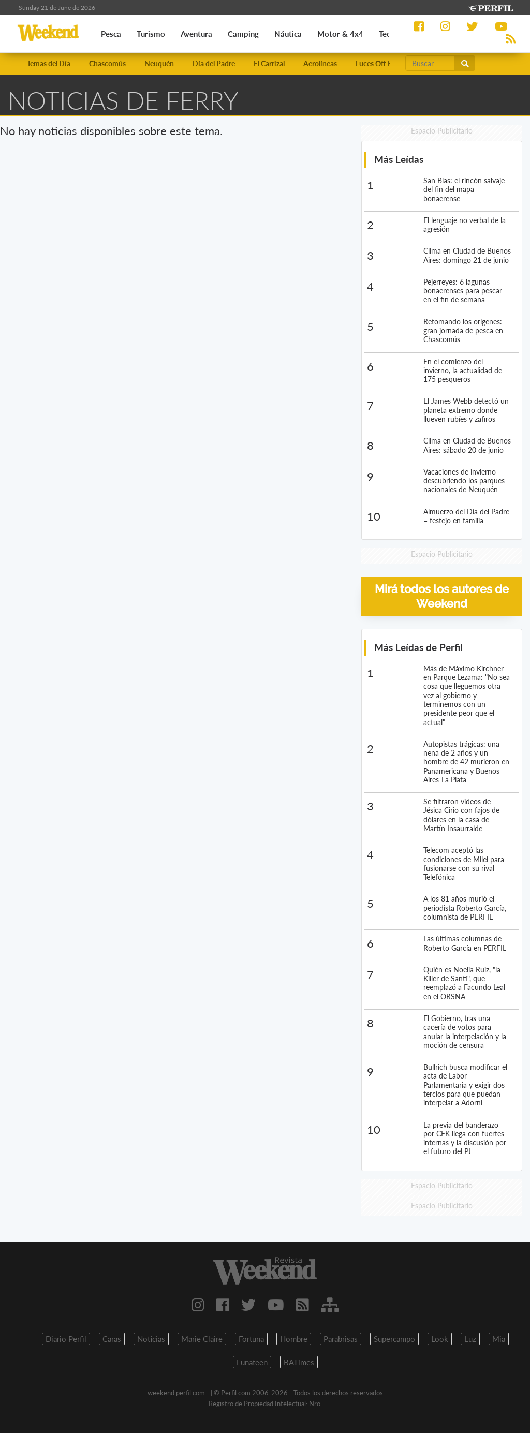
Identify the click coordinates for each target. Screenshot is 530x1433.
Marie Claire (202, 1338)
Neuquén (159, 63)
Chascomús (107, 63)
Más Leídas (398, 159)
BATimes (299, 1362)
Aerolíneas (320, 63)
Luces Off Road (380, 63)
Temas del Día (48, 63)
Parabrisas (340, 1338)
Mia (498, 1338)
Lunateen (252, 1362)
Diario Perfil (66, 1338)
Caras (111, 1338)
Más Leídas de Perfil (418, 647)
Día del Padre (214, 63)
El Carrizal (269, 63)
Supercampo (394, 1338)
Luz (470, 1338)
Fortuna (251, 1338)
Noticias (151, 1338)
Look (439, 1338)
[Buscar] (430, 63)
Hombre (293, 1338)
